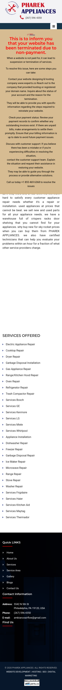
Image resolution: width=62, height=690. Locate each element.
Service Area (13, 570)
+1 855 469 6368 (30, 182)
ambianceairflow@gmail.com (30, 617)
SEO (44, 671)
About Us (12, 558)
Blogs (10, 582)
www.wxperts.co (27, 83)
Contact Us (13, 588)
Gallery (10, 576)
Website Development (18, 671)
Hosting (36, 671)
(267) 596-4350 (22, 612)
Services (11, 564)
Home (10, 552)
